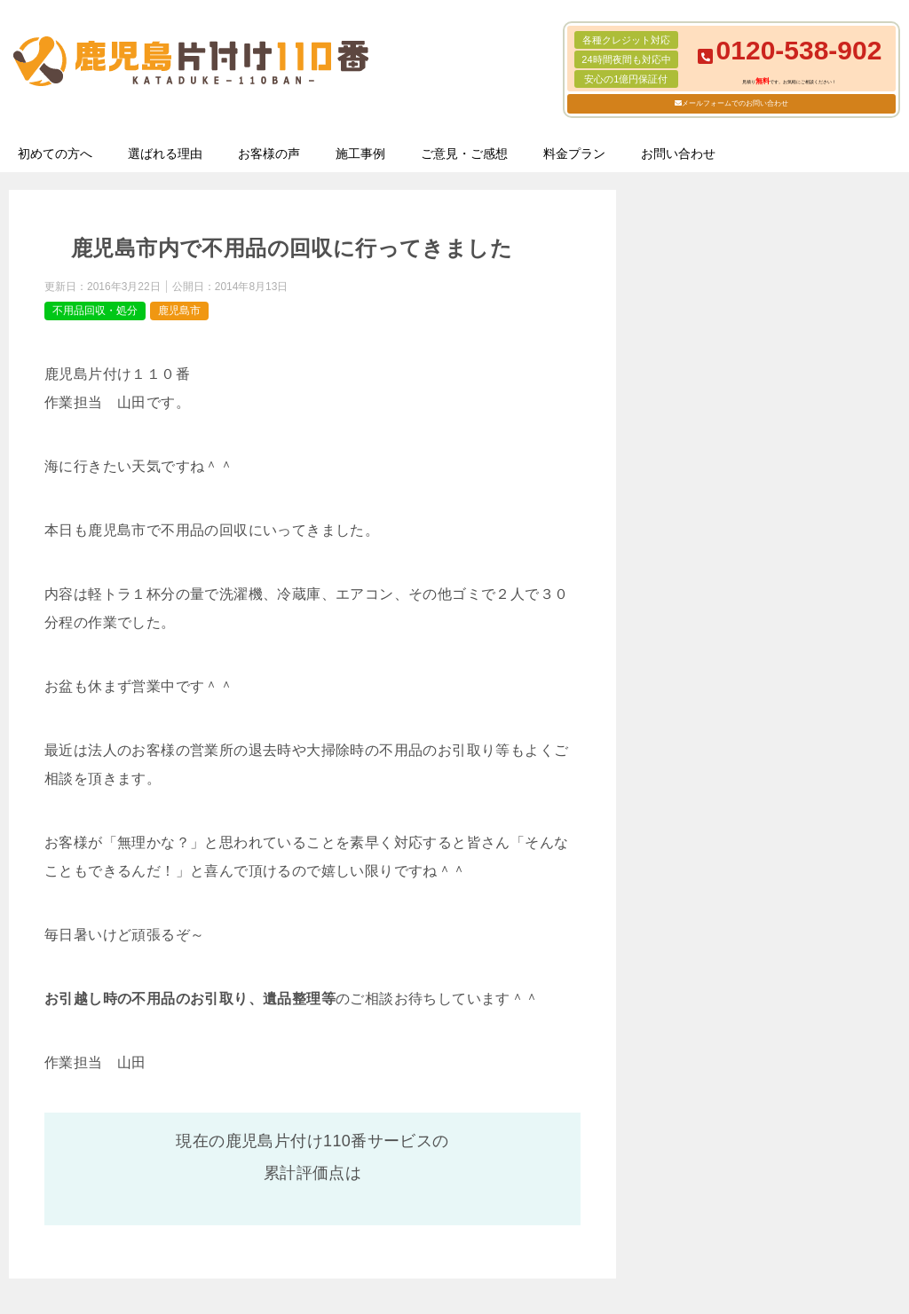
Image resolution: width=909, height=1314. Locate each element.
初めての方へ (55, 153)
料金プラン (574, 153)
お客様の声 (269, 153)
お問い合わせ (678, 153)
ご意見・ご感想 (464, 153)
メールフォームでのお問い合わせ (735, 103)
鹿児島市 (179, 310)
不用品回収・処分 (95, 310)
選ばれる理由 (165, 153)
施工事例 (360, 153)
